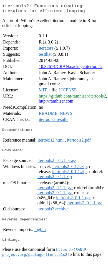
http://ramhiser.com (56, 103)
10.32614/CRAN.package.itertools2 (70, 68)
